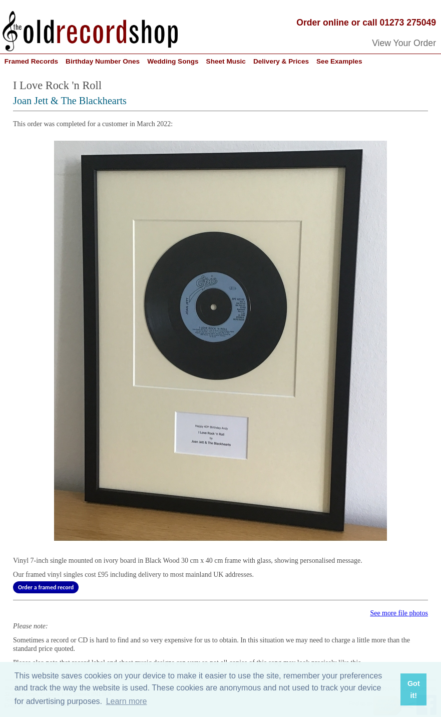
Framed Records (31, 61)
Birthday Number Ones (103, 61)
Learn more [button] (126, 701)
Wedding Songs (172, 61)
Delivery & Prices (281, 61)
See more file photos (398, 613)
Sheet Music (226, 61)
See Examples (339, 61)
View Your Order (404, 43)
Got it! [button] (413, 689)
